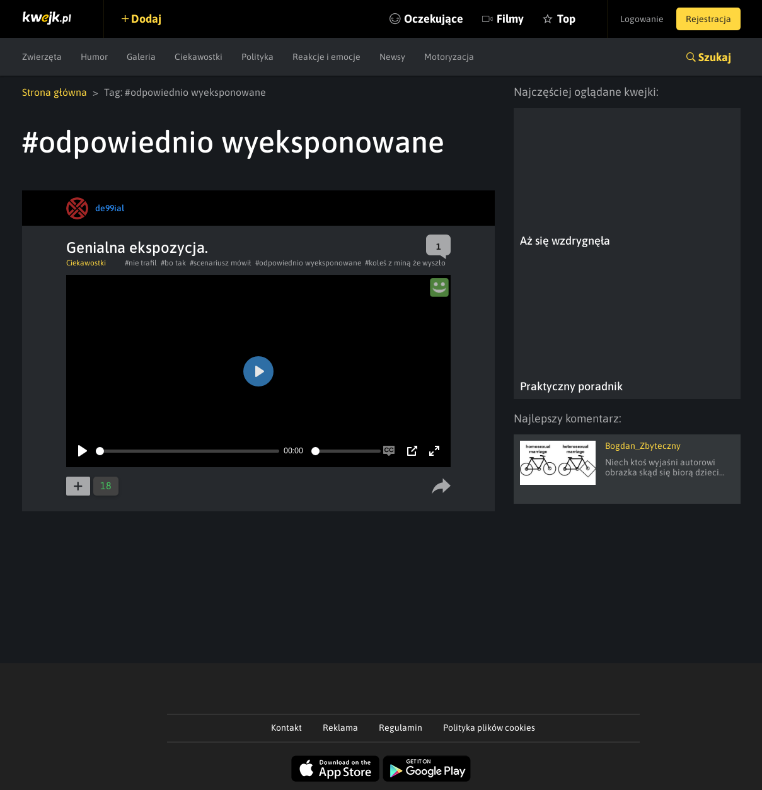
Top (566, 18)
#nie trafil (141, 262)
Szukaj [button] (714, 57)
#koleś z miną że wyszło (405, 262)
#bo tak (173, 262)
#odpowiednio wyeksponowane (308, 262)
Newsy (392, 57)
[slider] (187, 451)
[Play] (82, 451)
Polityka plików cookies (489, 728)
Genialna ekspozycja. (137, 247)
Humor (94, 57)
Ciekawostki (198, 57)
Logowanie (642, 19)
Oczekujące (433, 18)
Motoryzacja (449, 57)
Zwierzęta (42, 57)
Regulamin (400, 728)
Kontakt (286, 728)
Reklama (340, 728)
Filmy (510, 18)
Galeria (141, 57)
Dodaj (146, 18)
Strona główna (54, 92)
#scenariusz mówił (220, 262)
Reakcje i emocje (326, 57)
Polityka (257, 57)
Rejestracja (708, 19)
